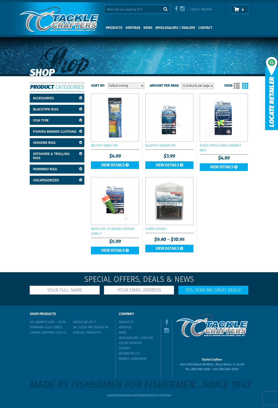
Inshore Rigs (57, 143)
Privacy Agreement (133, 358)
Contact (205, 28)
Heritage (132, 28)
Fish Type (57, 120)
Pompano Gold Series (46, 327)
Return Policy (129, 353)
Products (114, 28)
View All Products (87, 332)
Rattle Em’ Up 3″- (85, 322)
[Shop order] (126, 86)
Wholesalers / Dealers (175, 28)
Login (194, 9)
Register (206, 9)
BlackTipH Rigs (57, 109)
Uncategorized (57, 180)
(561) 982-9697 (201, 369)
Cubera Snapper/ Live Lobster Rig (49, 332)
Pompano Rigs (57, 169)
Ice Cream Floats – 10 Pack (49, 322)
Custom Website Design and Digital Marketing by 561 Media (139, 395)
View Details (115, 165)
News (147, 28)
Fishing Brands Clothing (57, 131)
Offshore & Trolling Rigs (57, 156)
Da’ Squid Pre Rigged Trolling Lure (92, 327)
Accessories (57, 98)
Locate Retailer (130, 343)
